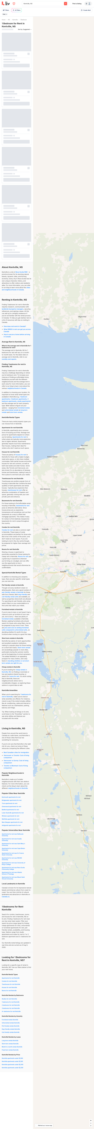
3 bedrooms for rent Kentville (11, 1008)
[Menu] (88, 3)
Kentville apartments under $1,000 (12, 1058)
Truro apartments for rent (9, 803)
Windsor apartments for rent (10, 816)
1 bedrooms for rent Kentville (10, 1002)
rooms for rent (14, 676)
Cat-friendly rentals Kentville (10, 1032)
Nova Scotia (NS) (21, 272)
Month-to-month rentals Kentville (12, 1047)
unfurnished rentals (12, 410)
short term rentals (16, 412)
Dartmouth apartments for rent (11, 797)
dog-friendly (22, 594)
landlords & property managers (13, 309)
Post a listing (76, 4)
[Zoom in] (91, 1120)
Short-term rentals (24, 648)
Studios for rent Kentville (9, 999)
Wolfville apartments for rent (10, 819)
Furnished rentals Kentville (10, 1019)
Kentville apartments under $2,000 (12, 1064)
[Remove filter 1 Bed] (6, 14)
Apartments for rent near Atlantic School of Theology (12, 873)
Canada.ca (5, 897)
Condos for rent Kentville (9, 981)
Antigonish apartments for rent (11, 825)
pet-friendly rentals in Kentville (12, 592)
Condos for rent (7, 530)
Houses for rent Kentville (9, 987)
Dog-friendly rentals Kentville (11, 1029)
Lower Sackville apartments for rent (13, 813)
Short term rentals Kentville (10, 1043)
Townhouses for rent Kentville (11, 984)
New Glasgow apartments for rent (12, 822)
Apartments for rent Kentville (11, 978)
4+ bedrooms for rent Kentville (11, 1011)
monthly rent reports (9, 359)
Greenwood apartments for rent (11, 806)
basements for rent (22, 506)
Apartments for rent (19, 437)
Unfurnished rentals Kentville (11, 1023)
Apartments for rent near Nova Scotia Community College (13, 868)
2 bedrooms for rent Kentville (11, 1005)
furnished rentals (24, 408)
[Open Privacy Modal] (14, 3)
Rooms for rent (23, 556)
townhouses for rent (15, 490)
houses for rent (21, 455)
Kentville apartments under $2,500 (12, 1067)
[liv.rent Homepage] (6, 4)
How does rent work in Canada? (15, 326)
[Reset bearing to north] (91, 1125)
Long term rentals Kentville (10, 1040)
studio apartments (23, 401)
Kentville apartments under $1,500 (12, 1061)
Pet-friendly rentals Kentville (10, 1026)
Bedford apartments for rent (10, 809)
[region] (63, 573)
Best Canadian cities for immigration (16, 752)
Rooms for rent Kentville (9, 990)
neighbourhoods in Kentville (18, 788)
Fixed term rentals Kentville (10, 1050)
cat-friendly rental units (10, 597)
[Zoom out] (91, 1123)
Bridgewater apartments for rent (11, 800)
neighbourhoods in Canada (16, 388)
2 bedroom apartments (19, 399)
